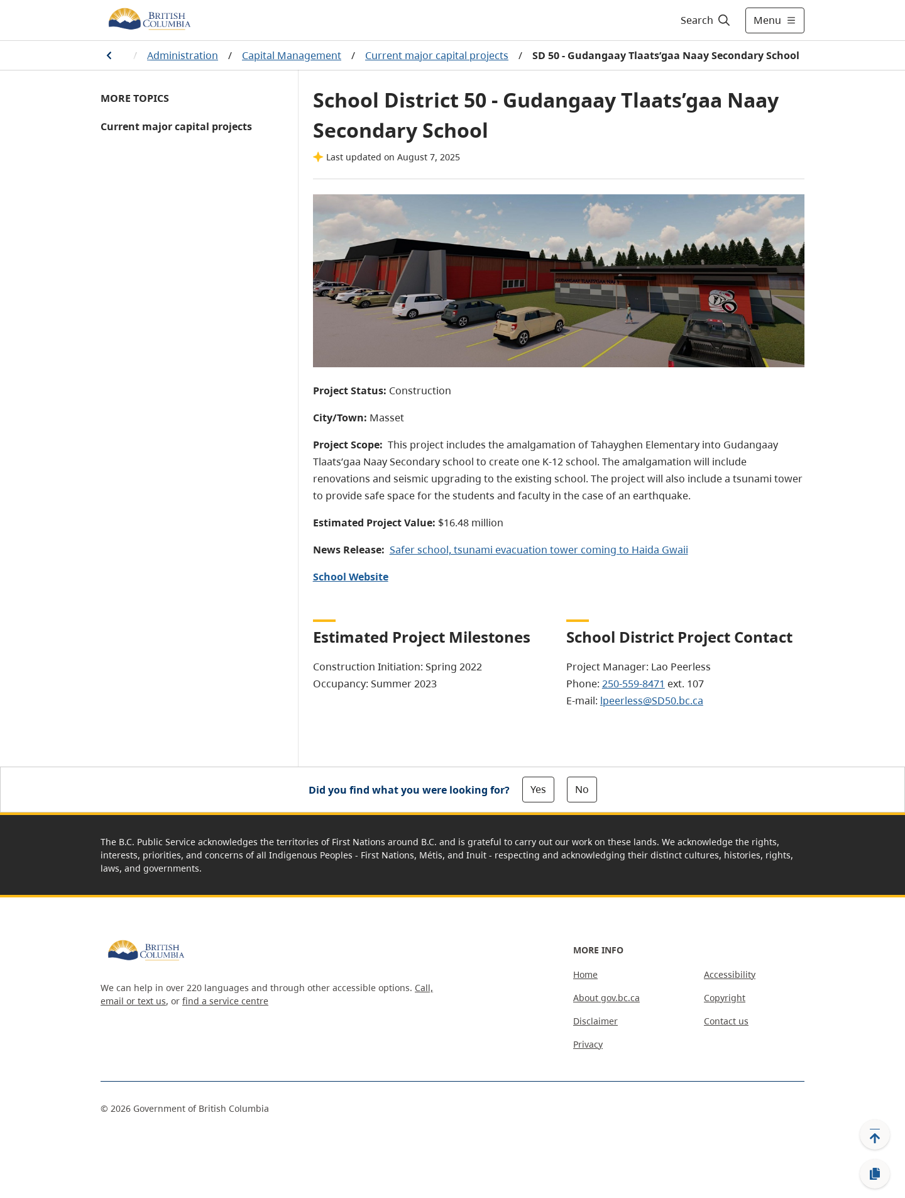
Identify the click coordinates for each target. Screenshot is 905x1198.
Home (585, 974)
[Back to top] (875, 1134)
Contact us (726, 1021)
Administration (182, 55)
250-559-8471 (633, 684)
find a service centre (225, 1001)
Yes (538, 789)
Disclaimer (595, 1021)
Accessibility (729, 974)
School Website (350, 577)
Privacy (588, 1044)
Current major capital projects (436, 55)
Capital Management (291, 55)
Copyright (724, 998)
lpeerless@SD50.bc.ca (651, 700)
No (582, 789)
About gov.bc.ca (606, 998)
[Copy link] (875, 1174)
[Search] (706, 20)
